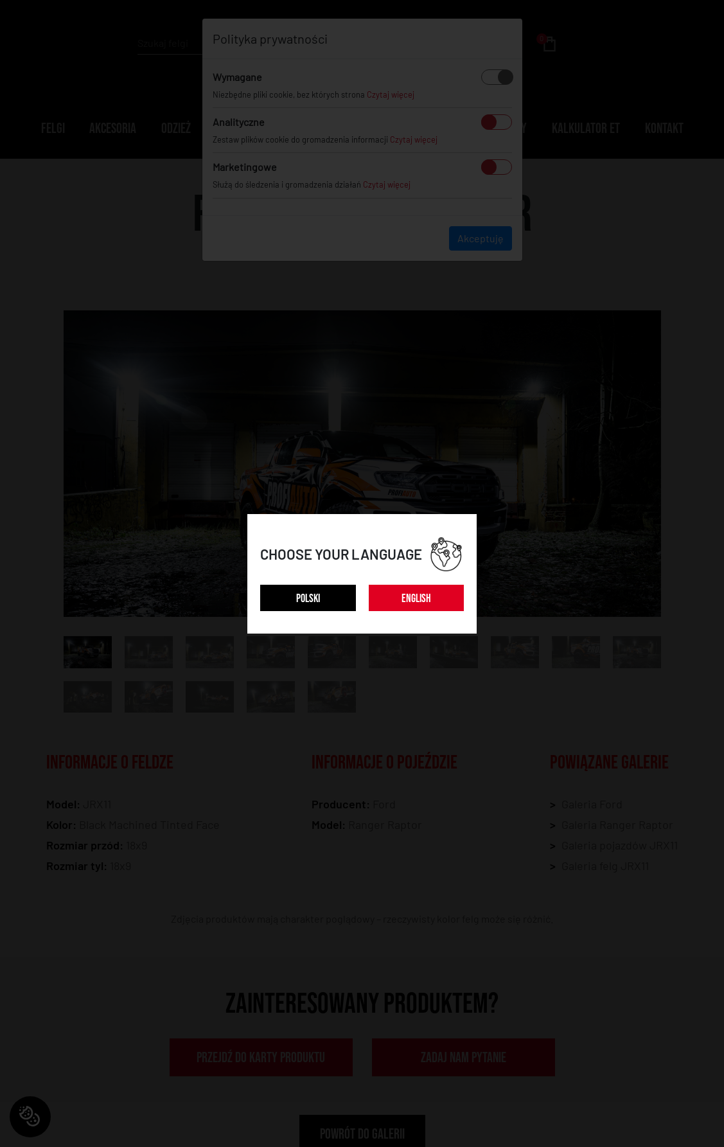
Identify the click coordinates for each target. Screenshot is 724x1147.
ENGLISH (416, 598)
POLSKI (308, 598)
